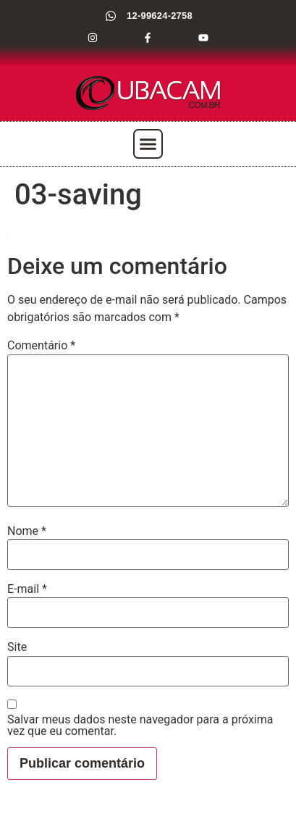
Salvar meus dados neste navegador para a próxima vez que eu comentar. (140, 725)
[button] (148, 144)
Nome (26, 531)
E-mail (27, 589)
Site (17, 647)
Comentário (41, 346)
